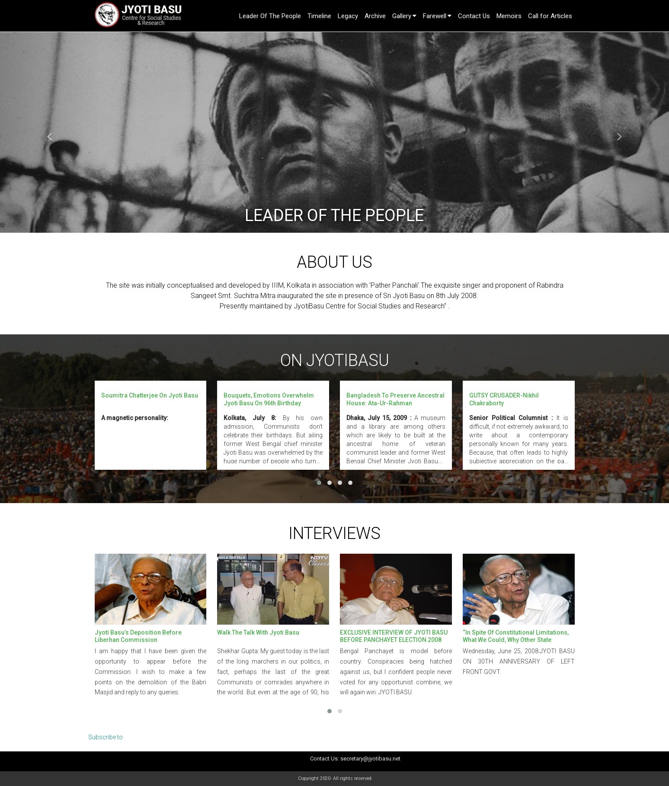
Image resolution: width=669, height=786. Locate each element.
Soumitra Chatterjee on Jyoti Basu (149, 395)
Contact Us (474, 16)
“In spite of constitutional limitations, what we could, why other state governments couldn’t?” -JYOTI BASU (516, 639)
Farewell (434, 16)
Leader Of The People (270, 16)
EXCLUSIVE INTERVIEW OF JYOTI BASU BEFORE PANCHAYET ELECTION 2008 (394, 636)
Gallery (401, 16)
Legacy (348, 16)
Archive (375, 16)
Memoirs (509, 16)
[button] (50, 132)
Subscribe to (105, 737)
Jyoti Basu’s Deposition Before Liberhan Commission (138, 636)
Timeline (319, 16)
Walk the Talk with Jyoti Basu (258, 632)
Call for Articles (550, 16)
